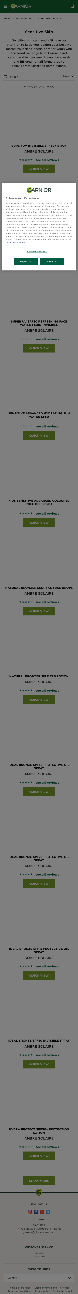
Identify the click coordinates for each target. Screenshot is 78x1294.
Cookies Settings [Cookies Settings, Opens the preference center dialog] (37, 251)
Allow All (52, 261)
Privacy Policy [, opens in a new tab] (17, 242)
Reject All (26, 261)
